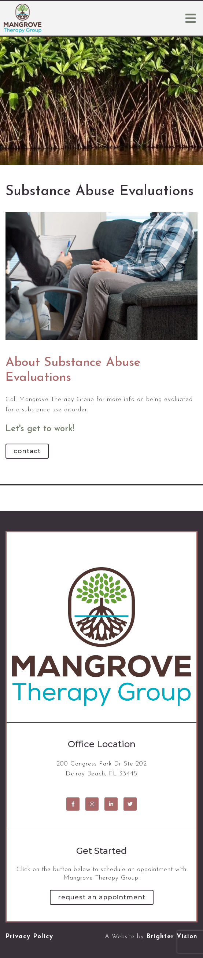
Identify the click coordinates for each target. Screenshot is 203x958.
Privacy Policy (29, 936)
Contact (27, 451)
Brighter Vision (172, 936)
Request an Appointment (101, 897)
